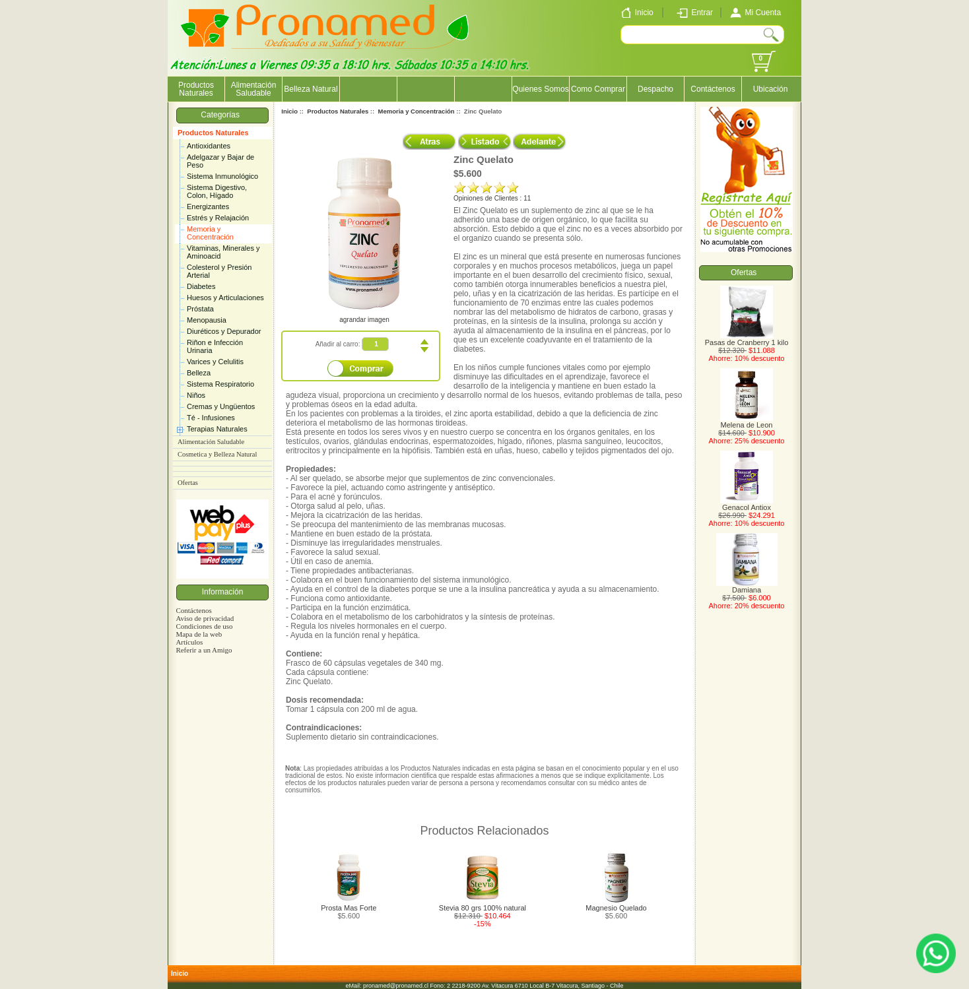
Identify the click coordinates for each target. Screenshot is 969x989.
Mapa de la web (199, 634)
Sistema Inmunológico (222, 176)
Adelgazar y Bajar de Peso (220, 161)
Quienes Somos (540, 89)
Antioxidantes (208, 146)
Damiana (747, 586)
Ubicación (770, 89)
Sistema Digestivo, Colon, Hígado (217, 191)
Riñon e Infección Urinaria (215, 346)
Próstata (200, 309)
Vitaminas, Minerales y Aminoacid (223, 252)
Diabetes (201, 286)
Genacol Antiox (746, 504)
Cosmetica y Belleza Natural (217, 454)
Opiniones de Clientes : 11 (492, 198)
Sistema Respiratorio (220, 384)
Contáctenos (712, 89)
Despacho (655, 89)
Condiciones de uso (204, 626)
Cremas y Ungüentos (221, 406)
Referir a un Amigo (204, 650)
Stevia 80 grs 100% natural (482, 908)
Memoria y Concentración (210, 233)
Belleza (199, 373)
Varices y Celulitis (215, 362)
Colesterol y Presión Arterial (219, 271)
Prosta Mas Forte (348, 908)
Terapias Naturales (217, 429)
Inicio (289, 111)
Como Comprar (598, 89)
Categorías (222, 114)
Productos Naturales (213, 133)
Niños (196, 395)
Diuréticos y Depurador (224, 331)
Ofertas (188, 482)
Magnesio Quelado (615, 908)
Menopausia (206, 320)
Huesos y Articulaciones (225, 298)
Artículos (189, 642)
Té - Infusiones (211, 418)
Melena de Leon (746, 421)
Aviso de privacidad (205, 618)
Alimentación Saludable (254, 89)
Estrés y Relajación (218, 218)
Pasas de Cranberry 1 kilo (747, 339)
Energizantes (208, 206)
